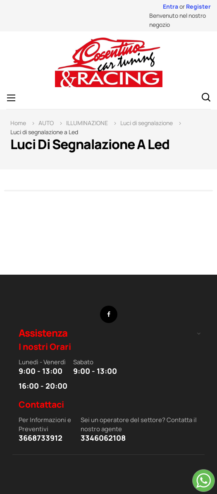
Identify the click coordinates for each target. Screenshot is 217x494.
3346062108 (103, 438)
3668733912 (40, 438)
